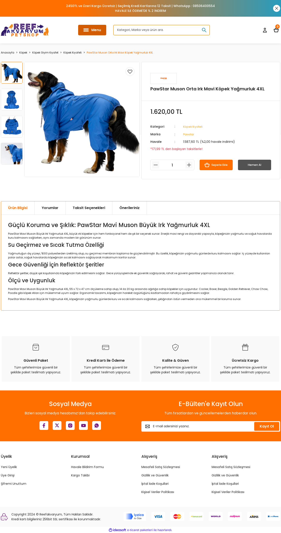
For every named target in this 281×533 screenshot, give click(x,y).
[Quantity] (172, 164)
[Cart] (276, 30)
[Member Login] (265, 30)
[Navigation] (92, 30)
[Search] (161, 30)
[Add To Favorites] (130, 71)
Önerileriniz (129, 207)
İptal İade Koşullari (155, 483)
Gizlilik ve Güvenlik (155, 475)
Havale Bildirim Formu (87, 467)
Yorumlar (50, 207)
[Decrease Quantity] (155, 164)
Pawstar (189, 134)
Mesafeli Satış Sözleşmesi (160, 467)
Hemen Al (254, 165)
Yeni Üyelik (9, 467)
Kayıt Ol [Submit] (267, 426)
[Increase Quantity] (189, 164)
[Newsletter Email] (210, 426)
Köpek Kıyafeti (194, 126)
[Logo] (25, 30)
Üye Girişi (7, 475)
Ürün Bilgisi (17, 207)
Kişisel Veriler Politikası (157, 492)
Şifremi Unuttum (13, 483)
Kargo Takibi (80, 475)
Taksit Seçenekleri (89, 207)
